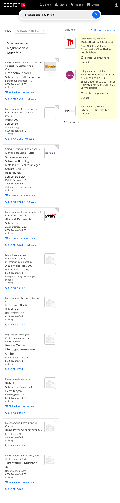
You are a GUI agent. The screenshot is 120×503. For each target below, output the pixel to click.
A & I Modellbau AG (18, 266)
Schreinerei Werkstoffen (95, 110)
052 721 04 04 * (16, 245)
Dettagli (85, 62)
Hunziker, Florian (17, 305)
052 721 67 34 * (16, 369)
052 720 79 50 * (16, 99)
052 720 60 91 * (16, 412)
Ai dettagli (9, 87)
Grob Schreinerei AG (19, 73)
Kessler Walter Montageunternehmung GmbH (21, 349)
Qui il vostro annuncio (103, 30)
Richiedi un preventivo (21, 92)
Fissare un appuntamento (23, 195)
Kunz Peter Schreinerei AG (23, 430)
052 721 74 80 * (16, 489)
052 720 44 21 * (16, 445)
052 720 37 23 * (16, 201)
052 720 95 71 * (16, 324)
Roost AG (11, 120)
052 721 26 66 (15, 138)
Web (33, 99)
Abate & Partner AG (18, 219)
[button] (30, 31)
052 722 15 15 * (16, 288)
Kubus (9, 383)
